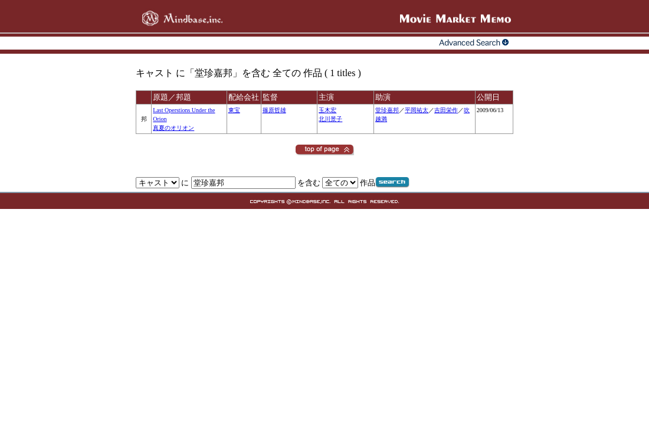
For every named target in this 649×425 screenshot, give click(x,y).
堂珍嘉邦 (387, 110)
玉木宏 (327, 110)
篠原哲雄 (274, 110)
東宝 (234, 110)
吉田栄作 (446, 110)
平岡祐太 (416, 110)
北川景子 (330, 119)
